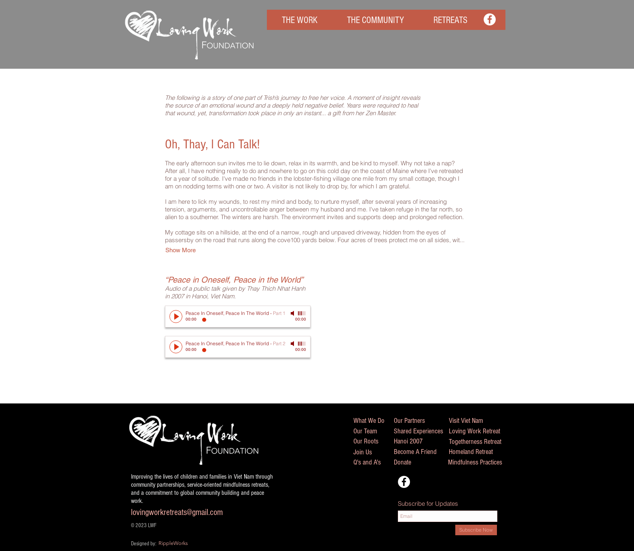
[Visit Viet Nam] (471, 421)
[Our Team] (373, 431)
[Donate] (419, 462)
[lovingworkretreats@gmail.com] (192, 513)
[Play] (176, 316)
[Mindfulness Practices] (483, 462)
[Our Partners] (414, 421)
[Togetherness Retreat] (483, 442)
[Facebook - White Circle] (490, 19)
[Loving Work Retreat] (482, 431)
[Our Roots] (375, 441)
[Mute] (293, 313)
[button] (299, 20)
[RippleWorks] (190, 543)
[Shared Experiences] (426, 431)
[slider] (302, 313)
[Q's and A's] (371, 462)
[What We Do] (374, 421)
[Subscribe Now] (476, 530)
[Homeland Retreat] (480, 452)
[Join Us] (371, 452)
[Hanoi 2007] (412, 441)
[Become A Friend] (423, 452)
